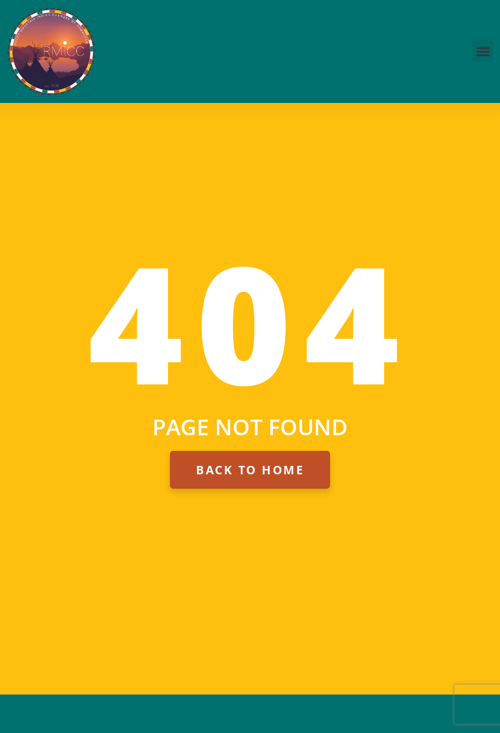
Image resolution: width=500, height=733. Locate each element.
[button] (482, 51)
